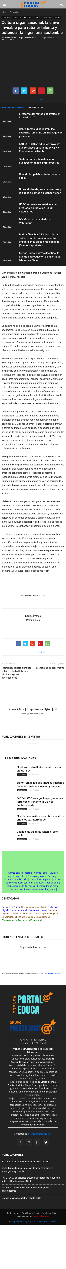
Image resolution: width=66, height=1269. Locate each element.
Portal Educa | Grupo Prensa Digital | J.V (22, 37)
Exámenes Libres (37, 910)
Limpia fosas (15, 889)
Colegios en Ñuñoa (11, 907)
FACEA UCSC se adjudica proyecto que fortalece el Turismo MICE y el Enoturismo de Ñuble (39, 147)
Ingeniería (47, 17)
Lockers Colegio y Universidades (33, 917)
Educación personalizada (34, 907)
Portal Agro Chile (48, 1213)
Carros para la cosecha (20, 872)
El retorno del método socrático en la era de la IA (25, 1161)
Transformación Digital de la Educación (21, 920)
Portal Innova (13, 1213)
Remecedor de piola (47, 885)
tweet (42, 99)
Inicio (4, 12)
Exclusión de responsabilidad (44, 1221)
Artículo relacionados (13, 107)
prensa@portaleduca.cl (40, 1133)
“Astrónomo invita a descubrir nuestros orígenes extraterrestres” (25, 1189)
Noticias (57, 17)
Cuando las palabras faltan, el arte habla (21, 1198)
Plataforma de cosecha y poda (39, 889)
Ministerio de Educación (21, 913)
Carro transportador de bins (43, 882)
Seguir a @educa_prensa (33, 947)
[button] (61, 4)
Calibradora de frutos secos (20, 885)
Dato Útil (38, 17)
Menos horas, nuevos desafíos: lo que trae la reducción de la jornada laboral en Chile (39, 256)
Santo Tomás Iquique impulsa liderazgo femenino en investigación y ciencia (41, 132)
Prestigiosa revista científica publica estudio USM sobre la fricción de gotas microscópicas (17, 672)
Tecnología (17, 17)
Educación (6, 17)
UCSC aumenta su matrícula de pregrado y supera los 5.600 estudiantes (37, 208)
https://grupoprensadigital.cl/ (33, 714)
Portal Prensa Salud (30, 1213)
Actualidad (28, 17)
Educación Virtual (18, 910)
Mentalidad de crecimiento (50, 667)
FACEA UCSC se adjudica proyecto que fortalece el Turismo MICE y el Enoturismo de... (40, 802)
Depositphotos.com (52, 973)
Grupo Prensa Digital (20, 1221)
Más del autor (35, 107)
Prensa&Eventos (24, 1216)
